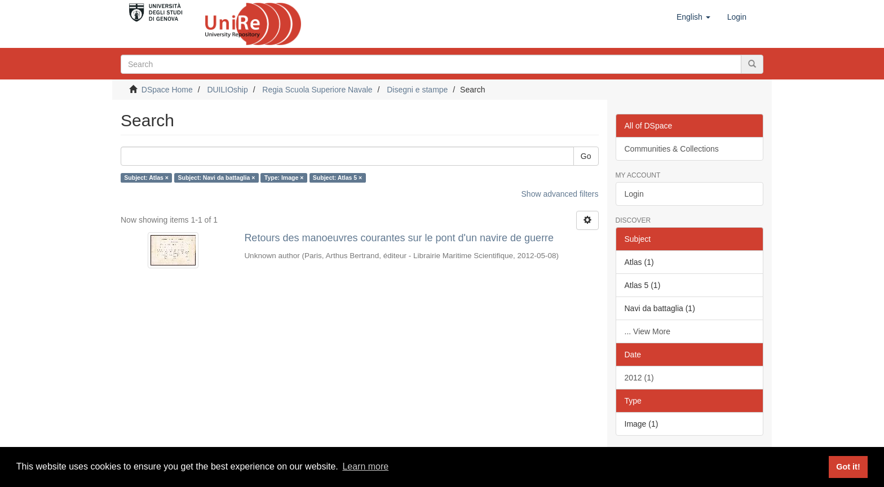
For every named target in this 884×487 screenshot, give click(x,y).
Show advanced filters (560, 193)
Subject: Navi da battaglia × (216, 177)
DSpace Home (167, 89)
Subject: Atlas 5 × (337, 177)
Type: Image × (284, 177)
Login (634, 193)
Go (586, 156)
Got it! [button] (848, 466)
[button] (693, 17)
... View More (647, 331)
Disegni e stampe (417, 89)
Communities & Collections (672, 148)
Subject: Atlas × (146, 177)
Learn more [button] (365, 466)
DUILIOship (227, 89)
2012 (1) (639, 377)
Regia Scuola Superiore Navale (317, 89)
